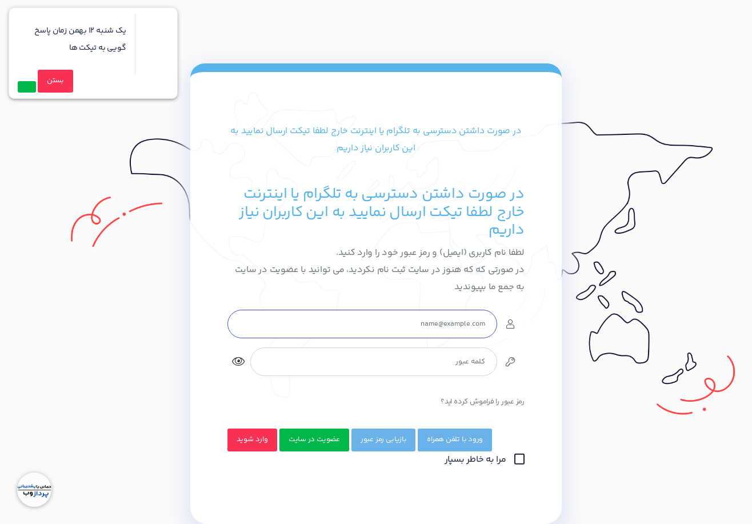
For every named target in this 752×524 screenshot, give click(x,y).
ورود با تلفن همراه (455, 439)
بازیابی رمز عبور (383, 439)
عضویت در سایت (314, 439)
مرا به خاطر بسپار (485, 460)
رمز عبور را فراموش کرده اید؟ (483, 401)
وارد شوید (252, 439)
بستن (55, 80)
